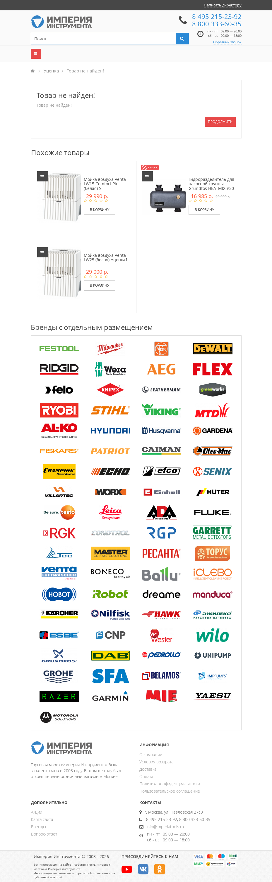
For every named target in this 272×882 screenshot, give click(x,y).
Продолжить (220, 121)
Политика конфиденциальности (169, 783)
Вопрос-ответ (44, 834)
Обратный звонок (227, 42)
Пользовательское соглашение (169, 791)
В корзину (99, 209)
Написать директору (223, 5)
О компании (150, 754)
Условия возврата (156, 762)
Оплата (146, 776)
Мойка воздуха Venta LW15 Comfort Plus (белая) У (105, 183)
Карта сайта (42, 819)
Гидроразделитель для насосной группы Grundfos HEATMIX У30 (211, 183)
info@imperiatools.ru (165, 826)
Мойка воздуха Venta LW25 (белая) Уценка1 (106, 257)
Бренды (38, 826)
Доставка (147, 769)
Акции (36, 812)
